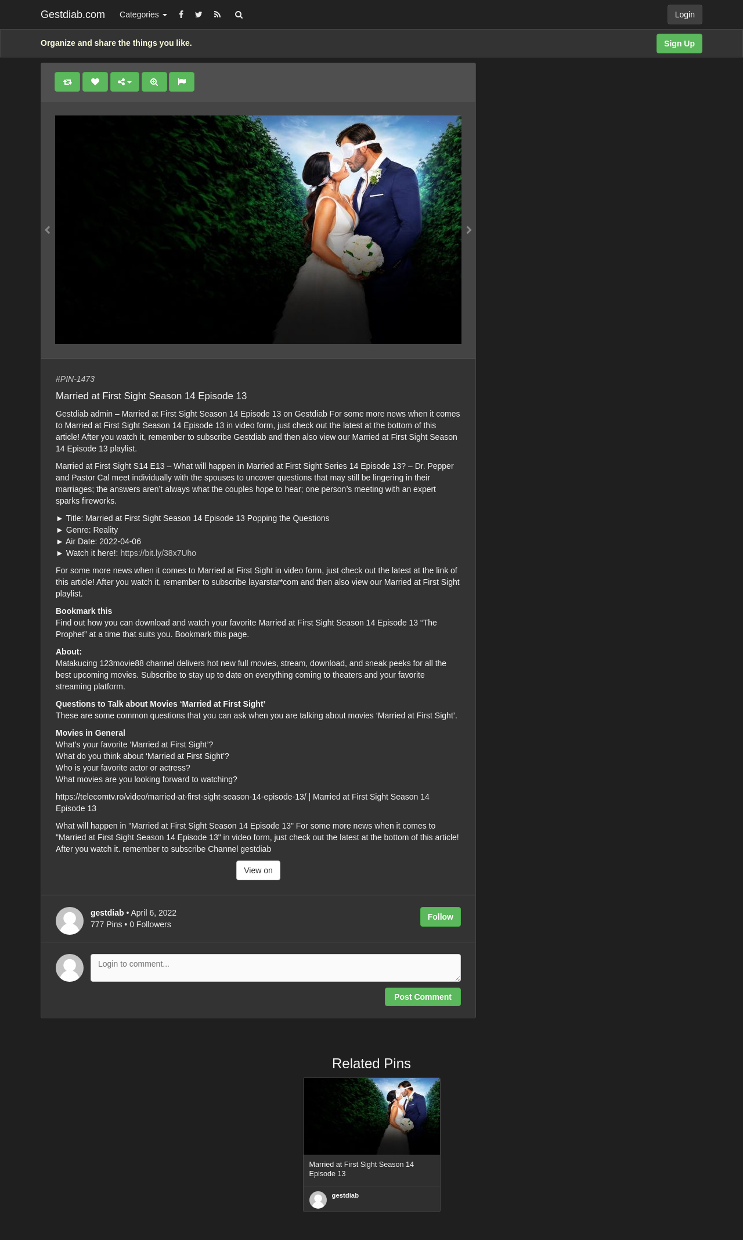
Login (685, 14)
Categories (143, 14)
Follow (440, 916)
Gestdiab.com (73, 14)
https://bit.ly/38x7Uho (158, 553)
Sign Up (679, 43)
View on (258, 870)
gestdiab (345, 1195)
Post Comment (423, 997)
